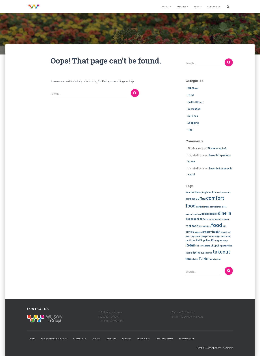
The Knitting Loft (217, 148)
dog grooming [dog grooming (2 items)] (194, 218)
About (166, 6)
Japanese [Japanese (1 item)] (195, 236)
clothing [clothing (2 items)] (190, 198)
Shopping (193, 122)
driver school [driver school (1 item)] (215, 219)
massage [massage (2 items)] (214, 236)
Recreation (193, 109)
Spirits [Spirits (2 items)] (196, 252)
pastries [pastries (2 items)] (190, 240)
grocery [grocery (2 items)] (207, 231)
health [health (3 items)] (216, 231)
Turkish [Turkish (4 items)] (204, 259)
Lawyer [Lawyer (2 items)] (204, 236)
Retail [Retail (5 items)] (190, 245)
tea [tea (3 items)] (188, 259)
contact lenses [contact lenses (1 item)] (202, 207)
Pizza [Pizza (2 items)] (214, 240)
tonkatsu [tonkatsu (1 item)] (194, 259)
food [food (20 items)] (216, 225)
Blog (32, 338)
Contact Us (213, 6)
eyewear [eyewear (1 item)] (225, 219)
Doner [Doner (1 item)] (205, 219)
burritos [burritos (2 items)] (211, 192)
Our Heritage (186, 338)
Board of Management (54, 338)
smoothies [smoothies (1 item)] (227, 246)
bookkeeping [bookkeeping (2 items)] (198, 192)
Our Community (164, 338)
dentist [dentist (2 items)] (213, 213)
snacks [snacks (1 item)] (189, 253)
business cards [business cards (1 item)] (223, 192)
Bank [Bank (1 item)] (188, 192)
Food (190, 95)
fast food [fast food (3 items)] (192, 226)
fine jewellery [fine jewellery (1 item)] (205, 226)
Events (198, 6)
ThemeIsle (227, 347)
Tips (189, 129)
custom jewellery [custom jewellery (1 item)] (193, 214)
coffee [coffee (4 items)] (201, 198)
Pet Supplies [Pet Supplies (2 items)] (203, 240)
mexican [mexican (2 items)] (226, 236)
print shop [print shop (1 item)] (223, 240)
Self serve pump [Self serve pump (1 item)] (202, 246)
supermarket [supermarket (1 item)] (206, 253)
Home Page (143, 338)
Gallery (126, 338)
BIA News (192, 88)
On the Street (194, 102)
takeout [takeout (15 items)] (221, 252)
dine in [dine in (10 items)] (224, 213)
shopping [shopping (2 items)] (216, 245)
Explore (182, 6)
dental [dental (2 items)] (205, 213)
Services (192, 116)
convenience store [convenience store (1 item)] (218, 207)
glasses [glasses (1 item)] (198, 232)
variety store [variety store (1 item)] (215, 259)
